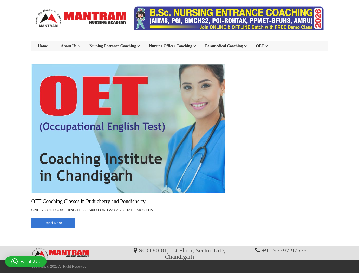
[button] (26, 261)
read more (53, 223)
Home (43, 46)
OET (260, 46)
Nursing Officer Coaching (170, 46)
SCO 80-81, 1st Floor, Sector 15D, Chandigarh (182, 253)
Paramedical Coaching (224, 46)
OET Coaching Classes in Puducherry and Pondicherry (88, 201)
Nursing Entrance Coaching (112, 46)
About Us (68, 46)
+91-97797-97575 (284, 250)
